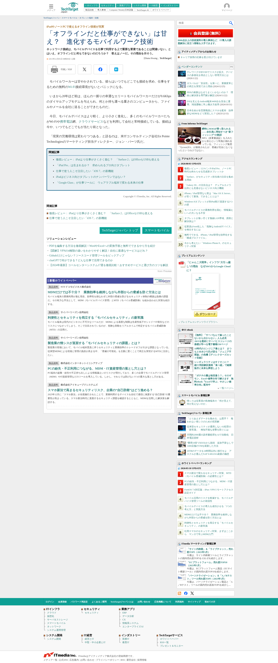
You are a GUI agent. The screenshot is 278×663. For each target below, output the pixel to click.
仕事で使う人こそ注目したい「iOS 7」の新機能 (85, 171)
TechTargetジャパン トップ (120, 230)
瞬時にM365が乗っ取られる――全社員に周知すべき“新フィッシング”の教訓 (217, 131)
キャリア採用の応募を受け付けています (201, 57)
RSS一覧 (164, 642)
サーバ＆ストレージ (57, 619)
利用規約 (179, 602)
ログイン (50, 602)
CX (124, 619)
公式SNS (63, 660)
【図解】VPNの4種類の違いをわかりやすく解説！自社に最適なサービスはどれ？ (98, 250)
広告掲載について (162, 602)
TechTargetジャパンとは (122, 602)
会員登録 (62, 602)
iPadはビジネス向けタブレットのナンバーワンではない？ (91, 176)
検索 (231, 23)
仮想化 (50, 616)
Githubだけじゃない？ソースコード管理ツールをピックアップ (86, 255)
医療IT (125, 639)
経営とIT (89, 639)
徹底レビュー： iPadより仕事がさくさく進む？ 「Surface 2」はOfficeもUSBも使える (107, 159)
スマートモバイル (157, 230)
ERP (124, 612)
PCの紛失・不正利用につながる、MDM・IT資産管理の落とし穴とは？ (97, 368)
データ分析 (128, 616)
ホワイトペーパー (169, 639)
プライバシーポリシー (107, 660)
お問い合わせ (143, 602)
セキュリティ (92, 612)
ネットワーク (54, 626)
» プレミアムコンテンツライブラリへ (198, 322)
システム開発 (54, 639)
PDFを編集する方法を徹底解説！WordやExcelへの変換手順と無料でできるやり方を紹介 (102, 245)
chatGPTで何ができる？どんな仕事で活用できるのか (81, 260)
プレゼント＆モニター (171, 645)
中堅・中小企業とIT (95, 642)
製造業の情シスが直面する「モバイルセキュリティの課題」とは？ (94, 343)
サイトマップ (194, 602)
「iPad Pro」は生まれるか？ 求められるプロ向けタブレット (93, 165)
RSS (179, 593)
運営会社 (131, 660)
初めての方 (210, 602)
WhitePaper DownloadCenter (162, 281)
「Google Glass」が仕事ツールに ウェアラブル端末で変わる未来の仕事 (100, 182)
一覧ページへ (226, 388)
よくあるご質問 (99, 602)
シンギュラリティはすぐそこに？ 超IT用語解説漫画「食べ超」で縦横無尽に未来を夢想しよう (212, 365)
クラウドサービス (91, 121)
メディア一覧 (50, 660)
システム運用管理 (56, 630)
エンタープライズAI (132, 626)
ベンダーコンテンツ (191, 66)
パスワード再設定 (79, 602)
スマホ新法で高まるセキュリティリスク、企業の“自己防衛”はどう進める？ (100, 390)
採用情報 (142, 660)
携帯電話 (66, 121)
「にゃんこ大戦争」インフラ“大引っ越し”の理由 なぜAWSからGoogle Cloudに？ (208, 266)
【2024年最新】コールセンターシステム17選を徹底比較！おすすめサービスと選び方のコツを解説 (108, 265)
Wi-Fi (71, 86)
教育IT (125, 642)
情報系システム (130, 623)
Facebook (185, 593)
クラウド (51, 612)
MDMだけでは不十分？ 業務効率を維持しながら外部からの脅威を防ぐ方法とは (104, 292)
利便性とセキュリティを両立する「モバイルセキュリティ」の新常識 (95, 317)
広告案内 (74, 660)
